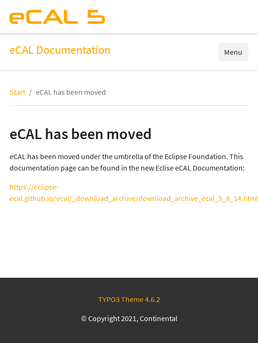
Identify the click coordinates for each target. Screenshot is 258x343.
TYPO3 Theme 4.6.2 (129, 299)
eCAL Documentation (60, 50)
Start (17, 92)
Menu (233, 52)
